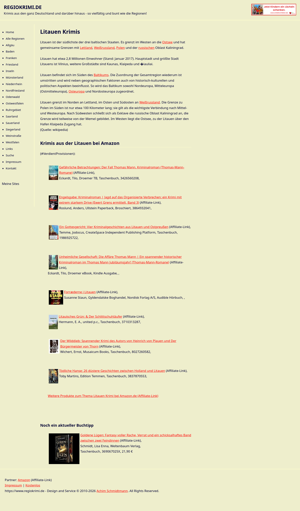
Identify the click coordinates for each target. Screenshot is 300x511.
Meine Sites (10, 183)
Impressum (13, 162)
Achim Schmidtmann (112, 491)
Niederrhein (14, 84)
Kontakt (11, 168)
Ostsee (167, 42)
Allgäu (10, 45)
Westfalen (12, 142)
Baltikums (101, 75)
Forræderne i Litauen (80, 292)
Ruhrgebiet (13, 110)
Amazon (24, 480)
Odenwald (13, 97)
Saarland (12, 116)
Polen (120, 47)
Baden (10, 51)
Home (10, 32)
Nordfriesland (15, 90)
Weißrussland (104, 47)
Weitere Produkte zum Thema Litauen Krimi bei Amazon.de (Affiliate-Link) (103, 396)
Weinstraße (13, 136)
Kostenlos (32, 485)
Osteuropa (76, 91)
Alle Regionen (15, 38)
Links (9, 149)
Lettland (86, 47)
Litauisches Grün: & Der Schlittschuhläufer (90, 316)
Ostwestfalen (15, 103)
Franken (11, 58)
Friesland (12, 64)
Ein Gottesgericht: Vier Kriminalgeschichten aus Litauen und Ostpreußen (113, 227)
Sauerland (13, 123)
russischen (146, 47)
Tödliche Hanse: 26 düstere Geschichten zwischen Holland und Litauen (112, 370)
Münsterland (14, 77)
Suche (10, 155)
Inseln (10, 71)
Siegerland (13, 129)
